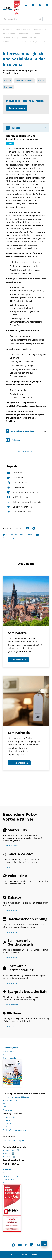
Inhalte (7, 80)
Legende (8, 87)
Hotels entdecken (19, 763)
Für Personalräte (9, 1127)
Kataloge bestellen (10, 1058)
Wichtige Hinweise (24, 80)
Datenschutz (36, 1254)
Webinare (6, 1055)
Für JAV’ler (7, 1120)
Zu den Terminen (26, 451)
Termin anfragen (17, 108)
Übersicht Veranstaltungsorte (14, 1140)
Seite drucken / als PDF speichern (17, 535)
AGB (12, 1254)
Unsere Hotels (8, 1144)
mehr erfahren (12, 845)
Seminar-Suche (9, 1051)
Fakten (41, 80)
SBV (4, 1107)
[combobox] (23, 19)
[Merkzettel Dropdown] (33, 5)
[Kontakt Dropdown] (26, 5)
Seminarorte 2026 (10, 1100)
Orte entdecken (18, 659)
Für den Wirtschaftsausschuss (14, 1130)
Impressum (22, 1254)
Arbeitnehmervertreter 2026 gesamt (17, 1097)
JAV (4, 1103)
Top (44, 1244)
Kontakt (5, 1173)
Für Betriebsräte (9, 1117)
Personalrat (7, 1110)
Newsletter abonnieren (11, 1176)
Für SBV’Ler (7, 1123)
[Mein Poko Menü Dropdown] (40, 5)
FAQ (4, 1182)
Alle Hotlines (8, 1169)
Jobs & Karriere (8, 1179)
